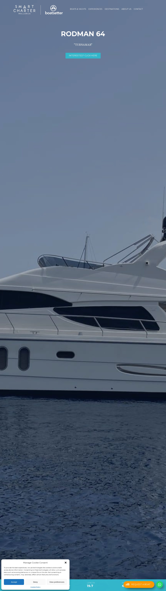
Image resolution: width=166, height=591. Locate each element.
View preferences (56, 582)
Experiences (95, 9)
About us (126, 9)
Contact (138, 9)
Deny (35, 582)
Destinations (112, 9)
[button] (65, 562)
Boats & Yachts (78, 9)
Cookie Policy (35, 587)
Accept (14, 582)
